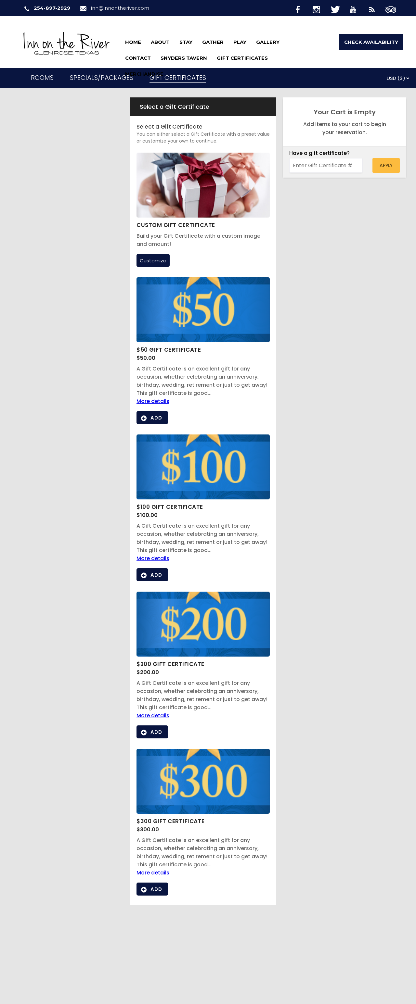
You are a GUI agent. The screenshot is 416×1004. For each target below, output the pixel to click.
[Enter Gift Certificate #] (326, 165)
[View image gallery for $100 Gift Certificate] (203, 497)
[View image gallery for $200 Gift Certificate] (203, 655)
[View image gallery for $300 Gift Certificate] (203, 812)
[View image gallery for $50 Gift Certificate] (203, 340)
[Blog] (375, 8)
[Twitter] (339, 8)
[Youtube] (357, 8)
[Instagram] (321, 8)
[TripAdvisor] (394, 8)
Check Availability (371, 42)
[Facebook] (302, 8)
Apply (386, 165)
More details (152, 401)
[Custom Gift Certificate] (203, 216)
